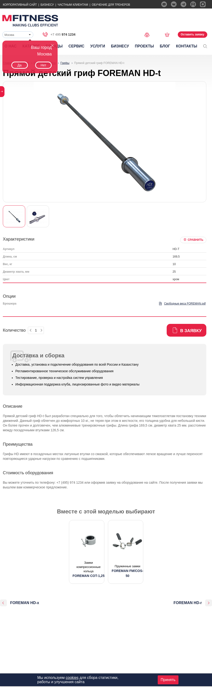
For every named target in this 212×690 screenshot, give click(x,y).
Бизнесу (47, 4)
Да (19, 65)
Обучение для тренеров (111, 4)
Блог (165, 46)
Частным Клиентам (73, 4)
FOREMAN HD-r (188, 603)
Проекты (144, 46)
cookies (72, 678)
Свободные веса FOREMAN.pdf (185, 303)
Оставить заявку (192, 34)
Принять (168, 680)
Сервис (76, 46)
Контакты (186, 46)
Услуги (97, 46)
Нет (43, 65)
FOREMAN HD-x (24, 603)
